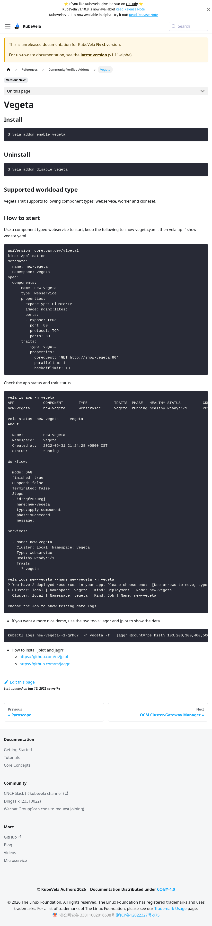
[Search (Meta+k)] (188, 26)
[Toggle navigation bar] (7, 26)
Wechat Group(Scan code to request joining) (44, 809)
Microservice (15, 860)
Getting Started (18, 749)
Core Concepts (17, 765)
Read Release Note (130, 9)
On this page (18, 91)
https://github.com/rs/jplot (43, 656)
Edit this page (19, 682)
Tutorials (12, 757)
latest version (93, 55)
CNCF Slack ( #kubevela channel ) (36, 793)
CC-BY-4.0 (166, 889)
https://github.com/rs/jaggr (44, 664)
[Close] (208, 9)
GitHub (131, 3)
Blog (8, 845)
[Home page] (8, 69)
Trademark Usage (170, 908)
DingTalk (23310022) (22, 801)
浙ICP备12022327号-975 (137, 915)
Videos (10, 852)
